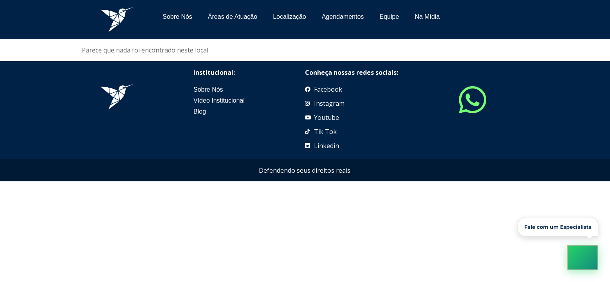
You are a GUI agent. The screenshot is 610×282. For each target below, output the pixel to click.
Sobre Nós (177, 16)
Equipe (389, 16)
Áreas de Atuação (232, 16)
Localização (289, 16)
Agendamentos (343, 16)
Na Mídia (427, 16)
